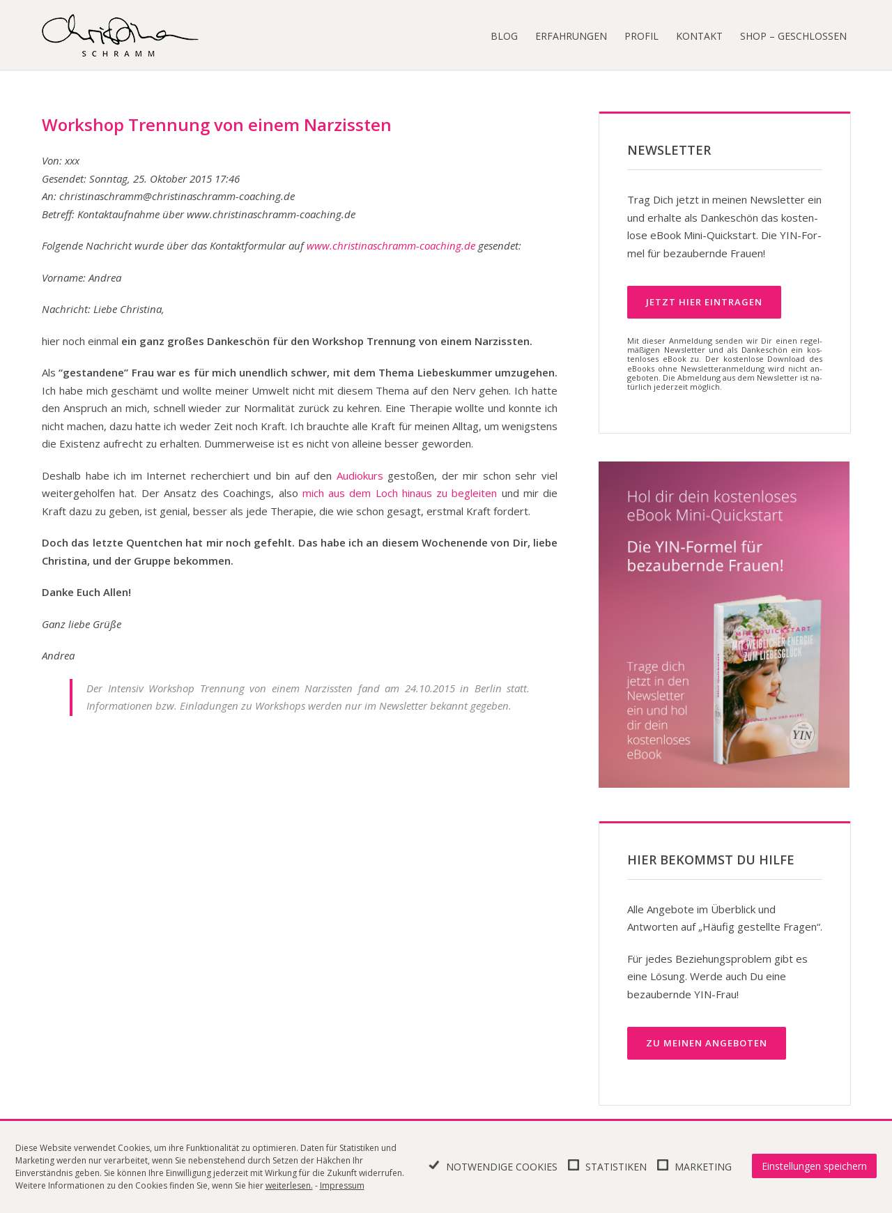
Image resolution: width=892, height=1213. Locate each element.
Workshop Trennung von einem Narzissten (217, 124)
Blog (504, 36)
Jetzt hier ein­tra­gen (704, 302)
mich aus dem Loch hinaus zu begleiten (400, 493)
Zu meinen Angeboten (706, 1043)
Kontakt (699, 36)
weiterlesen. (289, 1185)
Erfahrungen (571, 36)
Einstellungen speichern (814, 1166)
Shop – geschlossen (793, 36)
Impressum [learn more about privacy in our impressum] (342, 1185)
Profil (641, 36)
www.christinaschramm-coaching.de (391, 245)
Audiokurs (360, 475)
